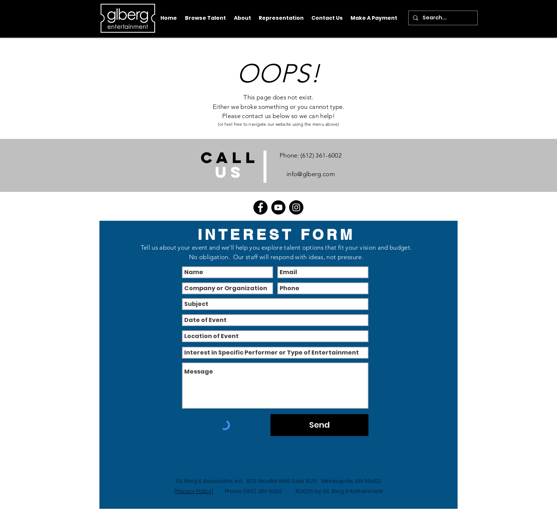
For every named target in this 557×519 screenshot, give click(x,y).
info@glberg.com (311, 174)
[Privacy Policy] (193, 491)
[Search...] (442, 18)
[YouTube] (278, 207)
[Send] (319, 425)
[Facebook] (260, 207)
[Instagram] (296, 207)
